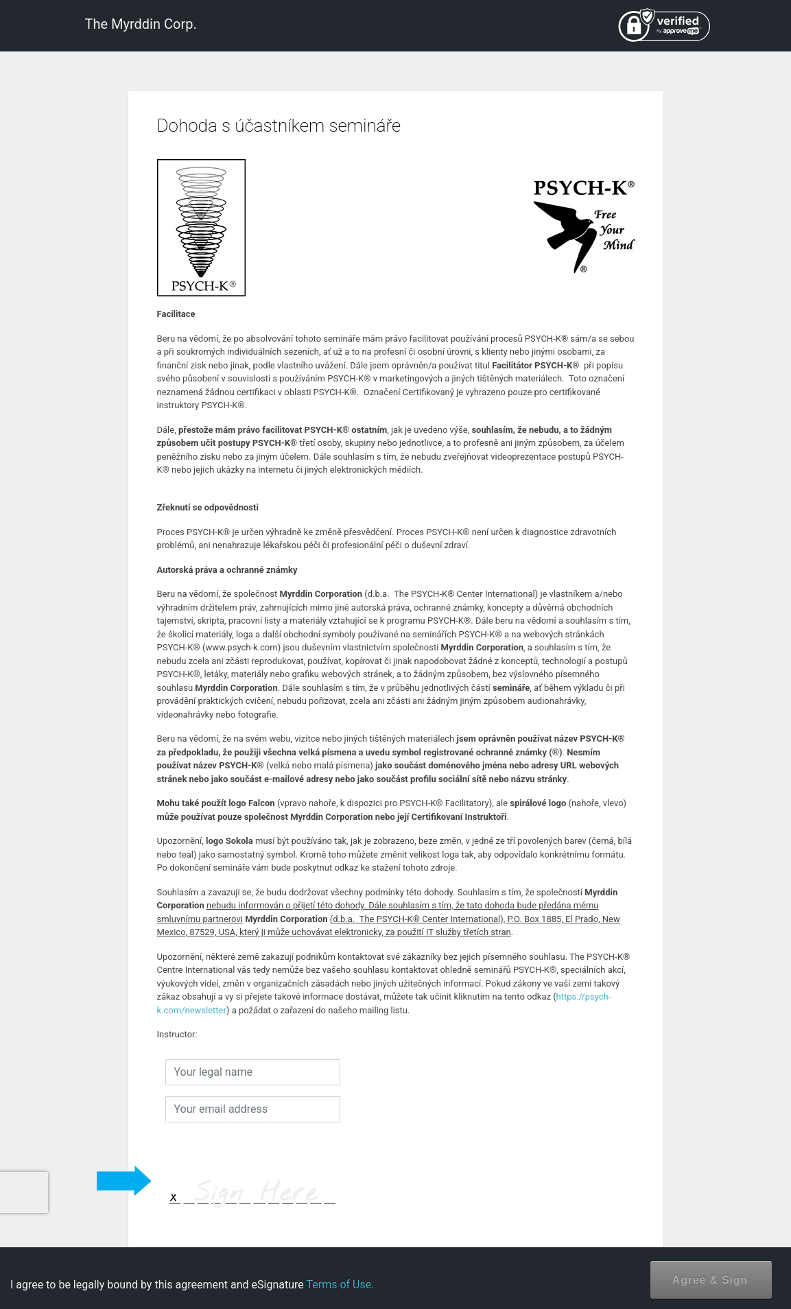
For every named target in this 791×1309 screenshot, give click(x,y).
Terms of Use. (340, 1284)
